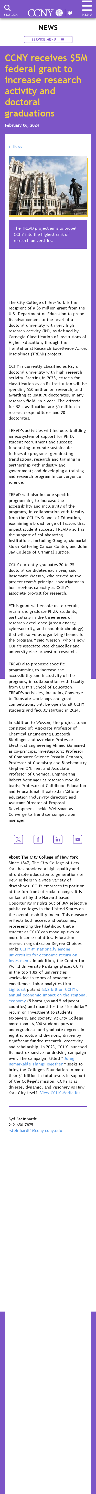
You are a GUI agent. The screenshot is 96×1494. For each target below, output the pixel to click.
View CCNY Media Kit (60, 1092)
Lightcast (17, 989)
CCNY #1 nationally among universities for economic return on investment (43, 954)
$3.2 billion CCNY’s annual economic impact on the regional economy (48, 995)
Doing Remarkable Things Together (41, 1061)
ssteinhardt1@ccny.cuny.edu (35, 1130)
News (17, 146)
